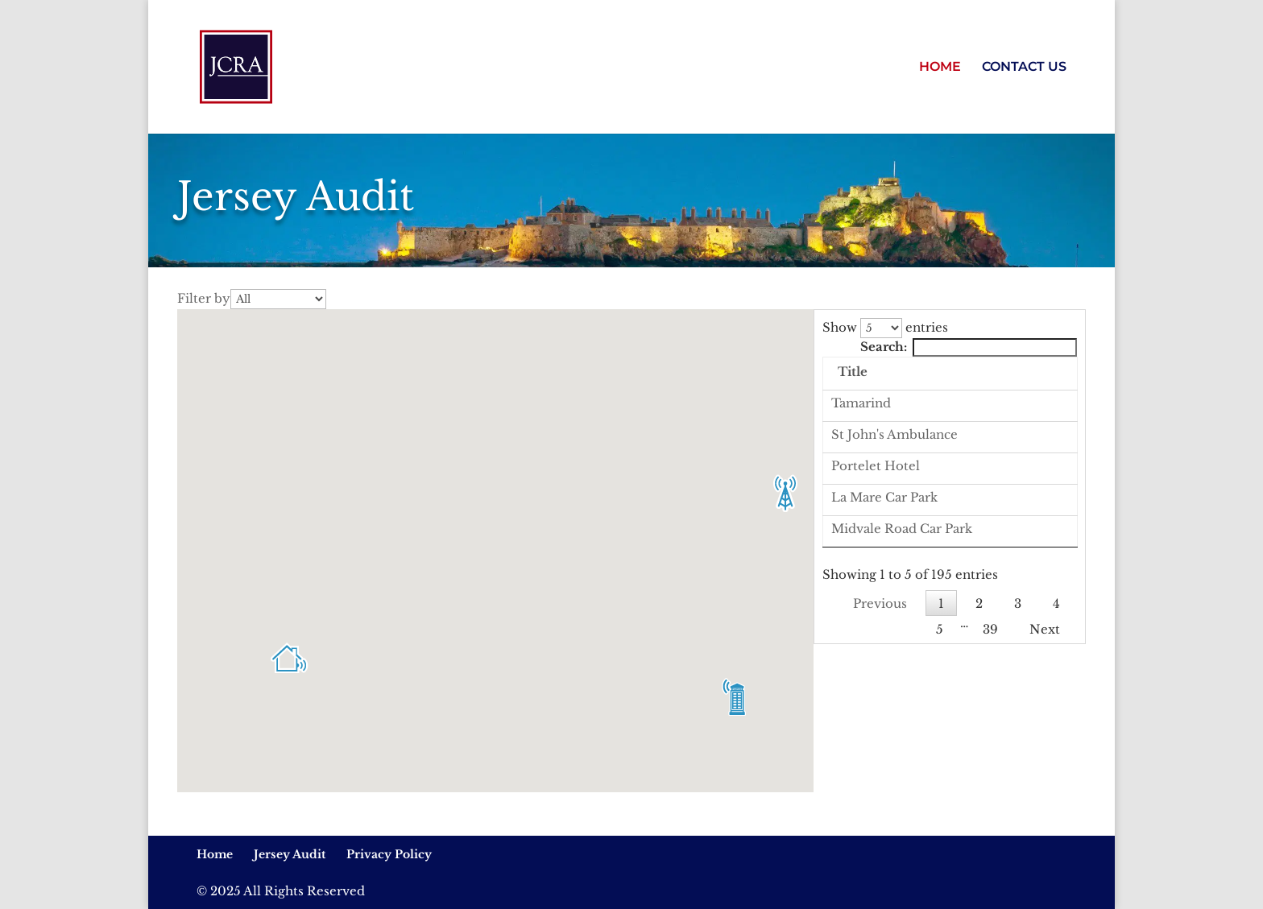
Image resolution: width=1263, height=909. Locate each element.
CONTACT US (1024, 67)
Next (1044, 770)
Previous (880, 744)
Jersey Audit (289, 854)
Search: (968, 346)
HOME (940, 67)
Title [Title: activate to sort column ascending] (962, 371)
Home (215, 854)
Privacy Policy (389, 854)
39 (990, 770)
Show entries (885, 327)
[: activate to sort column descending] (877, 373)
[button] (289, 655)
